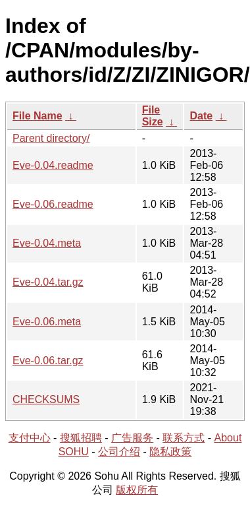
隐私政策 (170, 451)
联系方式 (183, 437)
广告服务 (132, 437)
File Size (152, 115)
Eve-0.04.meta (46, 243)
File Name (37, 115)
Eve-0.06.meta (46, 321)
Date (201, 115)
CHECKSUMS (46, 399)
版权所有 (137, 489)
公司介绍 (119, 451)
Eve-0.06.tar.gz (48, 360)
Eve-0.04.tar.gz (48, 282)
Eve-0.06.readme (52, 204)
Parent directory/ (50, 138)
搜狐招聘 (81, 437)
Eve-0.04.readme (52, 165)
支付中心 (30, 437)
